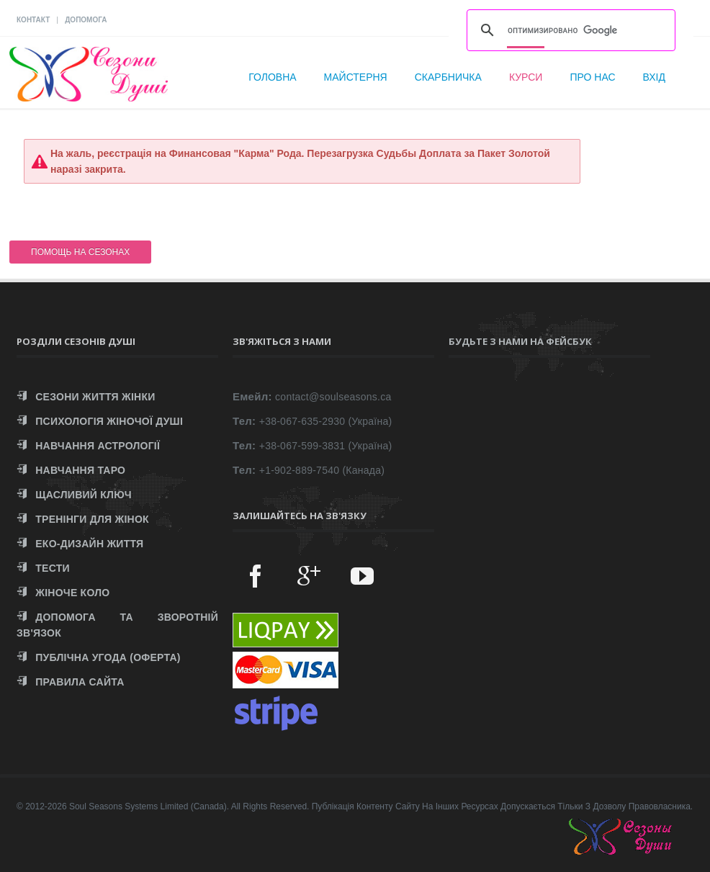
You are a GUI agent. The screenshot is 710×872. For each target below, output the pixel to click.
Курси (526, 77)
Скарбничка (448, 77)
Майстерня (355, 77)
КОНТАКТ (33, 20)
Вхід (654, 77)
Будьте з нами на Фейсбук (520, 341)
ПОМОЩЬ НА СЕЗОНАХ (80, 252)
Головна (272, 77)
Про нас (592, 77)
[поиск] (569, 30)
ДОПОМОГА (86, 20)
